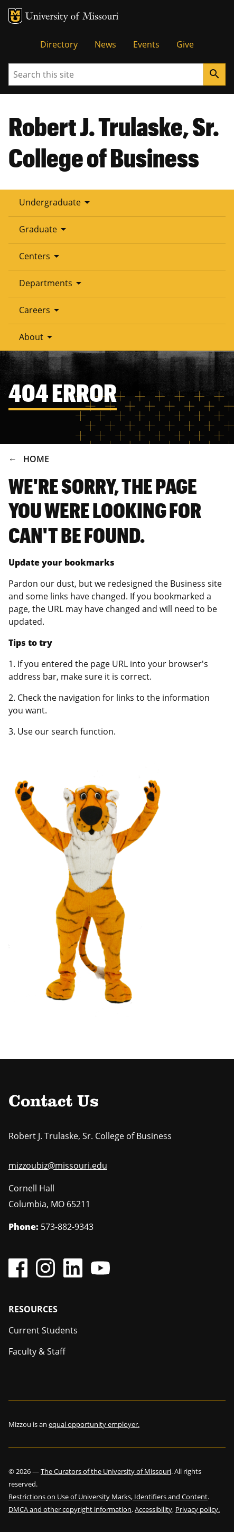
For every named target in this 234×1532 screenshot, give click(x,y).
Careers (41, 310)
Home (36, 459)
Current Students (43, 1330)
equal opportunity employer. (94, 1424)
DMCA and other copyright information (70, 1509)
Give (185, 44)
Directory (59, 44)
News (105, 44)
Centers (41, 256)
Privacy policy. (197, 1509)
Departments (52, 283)
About (37, 337)
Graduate (44, 229)
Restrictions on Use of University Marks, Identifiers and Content (108, 1496)
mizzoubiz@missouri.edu (57, 1165)
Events (146, 44)
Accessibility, (154, 1509)
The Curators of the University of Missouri (106, 1471)
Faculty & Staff (36, 1351)
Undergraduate (56, 202)
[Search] (214, 74)
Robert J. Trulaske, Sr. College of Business (113, 142)
